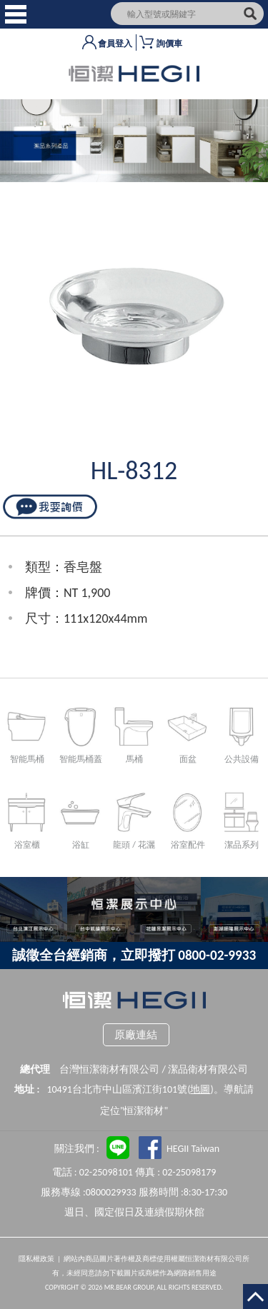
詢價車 (169, 43)
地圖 (200, 1089)
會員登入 (115, 43)
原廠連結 (135, 1034)
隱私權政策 (36, 1258)
